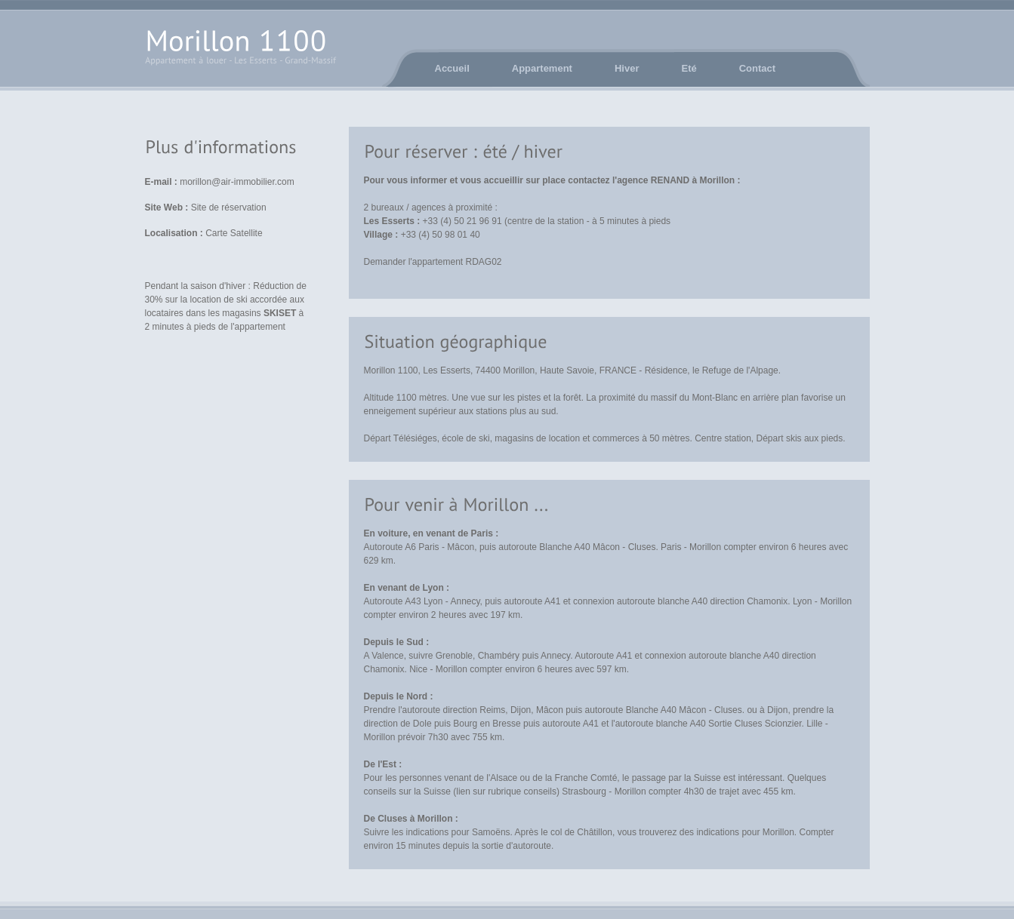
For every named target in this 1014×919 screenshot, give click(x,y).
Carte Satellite (233, 233)
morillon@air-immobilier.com (237, 182)
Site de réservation (229, 207)
